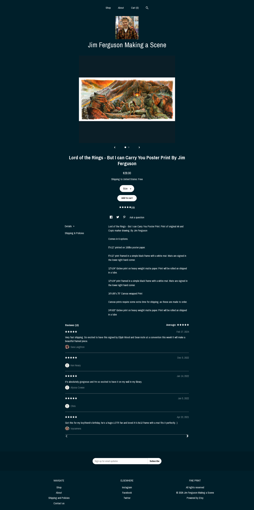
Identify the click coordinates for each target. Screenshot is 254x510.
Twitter (127, 498)
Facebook (127, 492)
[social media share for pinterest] (124, 217)
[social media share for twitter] (118, 217)
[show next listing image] (139, 147)
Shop (108, 8)
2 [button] (128, 147)
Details (69, 226)
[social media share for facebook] (111, 217)
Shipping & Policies (74, 233)
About (121, 8)
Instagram (127, 487)
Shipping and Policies (59, 498)
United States (130, 179)
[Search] (147, 8)
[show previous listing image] (115, 147)
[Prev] (66, 436)
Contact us (58, 503)
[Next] (187, 436)
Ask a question (137, 217)
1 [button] (125, 147)
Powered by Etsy (195, 498)
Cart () (135, 8)
